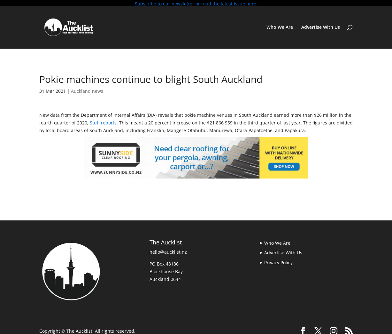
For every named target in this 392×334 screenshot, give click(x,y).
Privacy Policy (278, 260)
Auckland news (87, 89)
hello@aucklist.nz (168, 249)
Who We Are (279, 25)
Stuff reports (103, 120)
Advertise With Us (320, 25)
